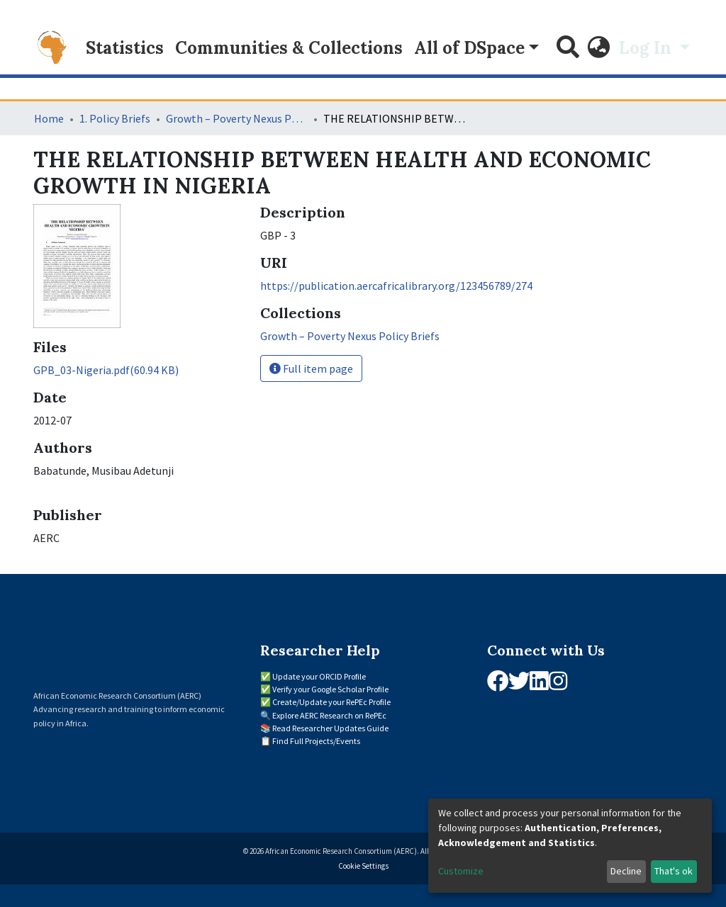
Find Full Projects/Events (316, 741)
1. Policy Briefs (114, 118)
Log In (647, 48)
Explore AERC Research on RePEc (329, 715)
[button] (599, 48)
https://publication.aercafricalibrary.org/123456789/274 (396, 285)
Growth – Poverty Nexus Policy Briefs (237, 118)
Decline (626, 870)
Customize (461, 870)
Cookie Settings (363, 866)
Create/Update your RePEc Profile (331, 702)
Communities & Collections (289, 48)
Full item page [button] (311, 368)
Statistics (125, 48)
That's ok (673, 870)
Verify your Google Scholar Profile (330, 689)
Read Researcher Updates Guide (330, 728)
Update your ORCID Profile (319, 676)
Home (49, 118)
